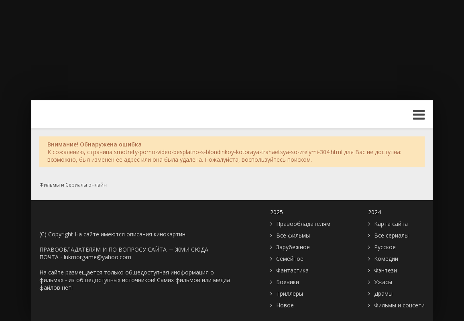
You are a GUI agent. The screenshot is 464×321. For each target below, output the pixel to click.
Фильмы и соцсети (399, 305)
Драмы (383, 293)
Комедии (386, 258)
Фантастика (292, 270)
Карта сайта (391, 224)
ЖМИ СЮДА (191, 249)
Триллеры (289, 293)
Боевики (287, 282)
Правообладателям (303, 224)
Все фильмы (293, 235)
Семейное (289, 258)
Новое (285, 305)
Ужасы (383, 282)
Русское (385, 247)
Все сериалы (391, 235)
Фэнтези (385, 270)
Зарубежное (293, 247)
